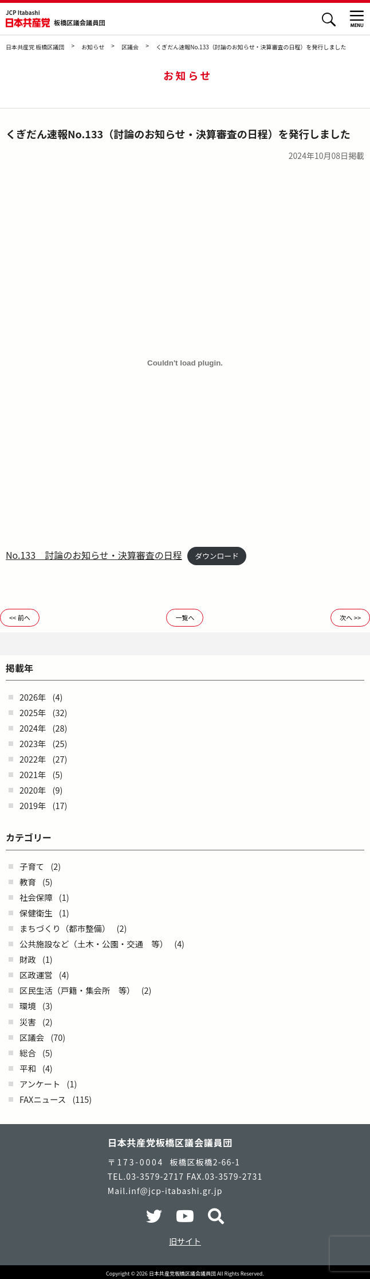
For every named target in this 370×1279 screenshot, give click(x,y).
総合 (27, 1053)
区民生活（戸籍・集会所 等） (77, 990)
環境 (27, 1006)
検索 (328, 19)
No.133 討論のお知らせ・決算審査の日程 (94, 555)
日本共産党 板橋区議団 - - (28, 23)
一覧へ (184, 617)
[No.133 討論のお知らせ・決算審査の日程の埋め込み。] (185, 363)
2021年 (32, 774)
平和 (27, 1068)
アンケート (39, 1084)
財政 (27, 959)
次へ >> (350, 617)
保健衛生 (36, 913)
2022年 (32, 759)
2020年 (32, 790)
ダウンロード (217, 555)
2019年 (32, 805)
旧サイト (185, 1241)
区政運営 (36, 975)
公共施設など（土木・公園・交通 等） (93, 944)
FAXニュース (42, 1099)
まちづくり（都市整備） (64, 928)
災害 (27, 1022)
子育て (31, 866)
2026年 (32, 697)
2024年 (32, 728)
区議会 (31, 1037)
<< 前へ (19, 617)
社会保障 (36, 897)
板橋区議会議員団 (79, 23)
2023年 (32, 743)
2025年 (32, 712)
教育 (27, 882)
